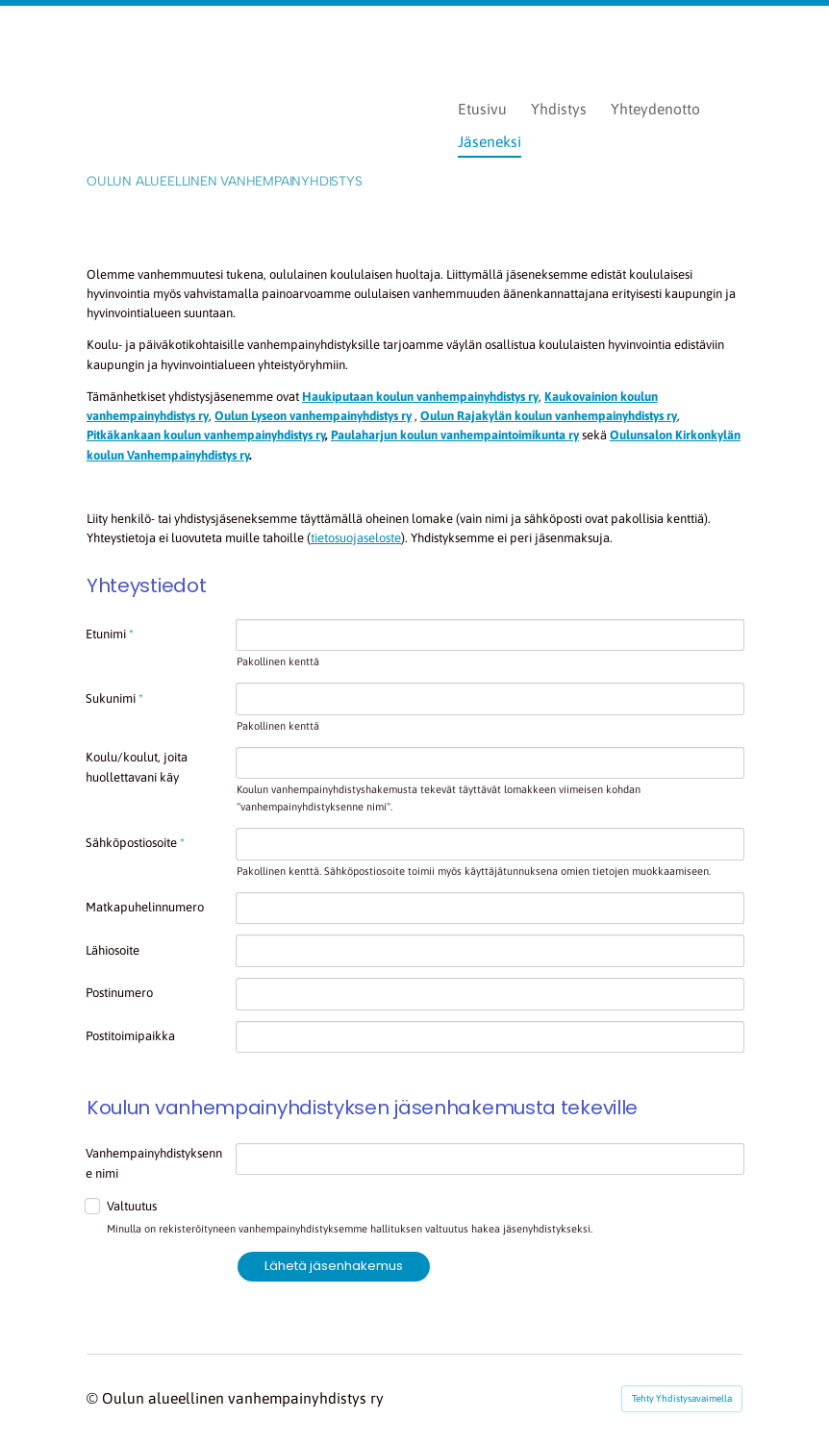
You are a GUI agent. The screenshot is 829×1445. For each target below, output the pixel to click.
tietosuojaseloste (356, 538)
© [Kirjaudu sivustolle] (94, 1398)
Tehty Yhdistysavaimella (682, 1398)
